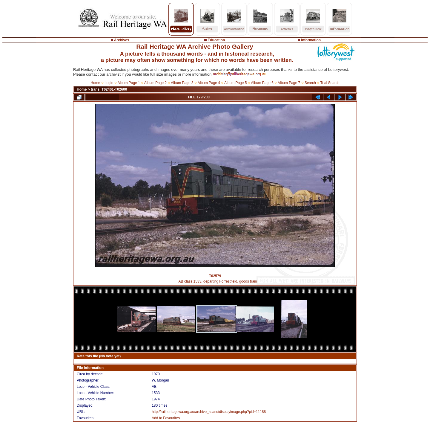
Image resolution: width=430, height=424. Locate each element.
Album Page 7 (289, 83)
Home (95, 83)
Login (109, 83)
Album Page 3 (182, 83)
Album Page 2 (155, 83)
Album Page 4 (209, 83)
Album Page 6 (262, 83)
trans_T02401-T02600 (109, 89)
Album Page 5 (235, 83)
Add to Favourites (166, 418)
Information (311, 40)
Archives (121, 40)
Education (216, 40)
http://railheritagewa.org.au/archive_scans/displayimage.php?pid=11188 (209, 412)
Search (310, 83)
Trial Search (329, 83)
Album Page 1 (128, 83)
